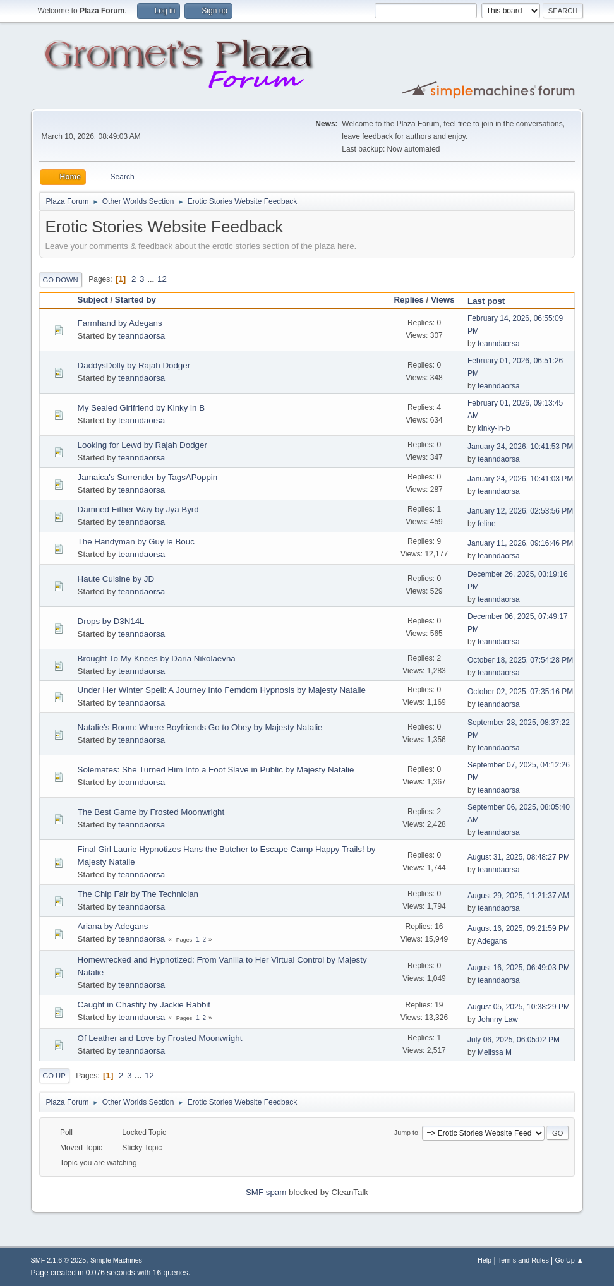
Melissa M (495, 1052)
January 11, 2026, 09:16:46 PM (520, 543)
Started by (135, 299)
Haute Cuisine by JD (116, 579)
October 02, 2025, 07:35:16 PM (520, 691)
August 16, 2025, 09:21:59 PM (518, 928)
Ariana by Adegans (113, 926)
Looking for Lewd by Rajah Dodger (142, 445)
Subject (93, 299)
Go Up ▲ (569, 1260)
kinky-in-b (494, 428)
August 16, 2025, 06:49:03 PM (518, 967)
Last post (491, 301)
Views (443, 299)
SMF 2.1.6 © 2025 (59, 1260)
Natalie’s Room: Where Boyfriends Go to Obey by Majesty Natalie (200, 727)
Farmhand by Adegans (120, 323)
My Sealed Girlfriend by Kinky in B (141, 407)
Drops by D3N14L (111, 621)
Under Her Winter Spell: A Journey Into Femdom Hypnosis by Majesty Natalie (222, 690)
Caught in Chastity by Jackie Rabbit (144, 1004)
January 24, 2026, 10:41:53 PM (520, 446)
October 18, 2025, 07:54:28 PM (520, 660)
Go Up (54, 1075)
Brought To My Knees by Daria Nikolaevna (157, 658)
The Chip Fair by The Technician (138, 894)
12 (162, 279)
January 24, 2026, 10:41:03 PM (520, 478)
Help (484, 1260)
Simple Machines (116, 1260)
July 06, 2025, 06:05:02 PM (513, 1039)
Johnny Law (498, 1019)
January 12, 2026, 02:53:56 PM (520, 511)
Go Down (60, 280)
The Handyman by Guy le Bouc (136, 541)
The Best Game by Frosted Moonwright (151, 812)
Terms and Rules (523, 1260)
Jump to (406, 1132)
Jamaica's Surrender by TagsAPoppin (148, 477)
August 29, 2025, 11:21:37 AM (518, 895)
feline (487, 523)
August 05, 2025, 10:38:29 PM (518, 1006)
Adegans (492, 941)
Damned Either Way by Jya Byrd (138, 509)
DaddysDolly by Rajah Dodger (134, 365)
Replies (408, 299)
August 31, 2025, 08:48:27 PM (518, 857)
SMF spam (266, 1192)
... (152, 279)
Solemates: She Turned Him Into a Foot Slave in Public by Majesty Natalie (216, 769)
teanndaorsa (141, 335)
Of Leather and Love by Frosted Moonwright (160, 1038)
